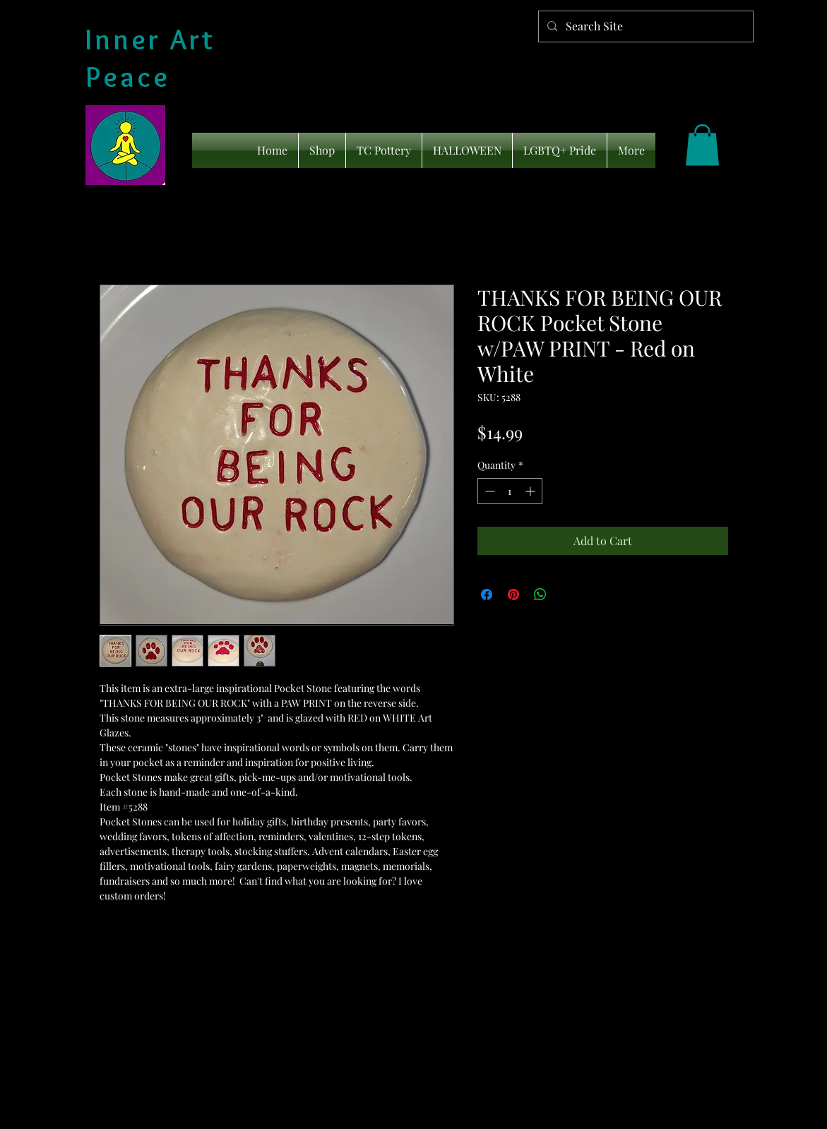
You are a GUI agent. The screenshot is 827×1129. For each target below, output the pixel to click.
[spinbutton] (510, 491)
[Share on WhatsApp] (540, 594)
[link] (702, 145)
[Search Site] (644, 26)
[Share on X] (567, 594)
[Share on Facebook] (486, 594)
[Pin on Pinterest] (513, 594)
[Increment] (531, 491)
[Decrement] (488, 491)
